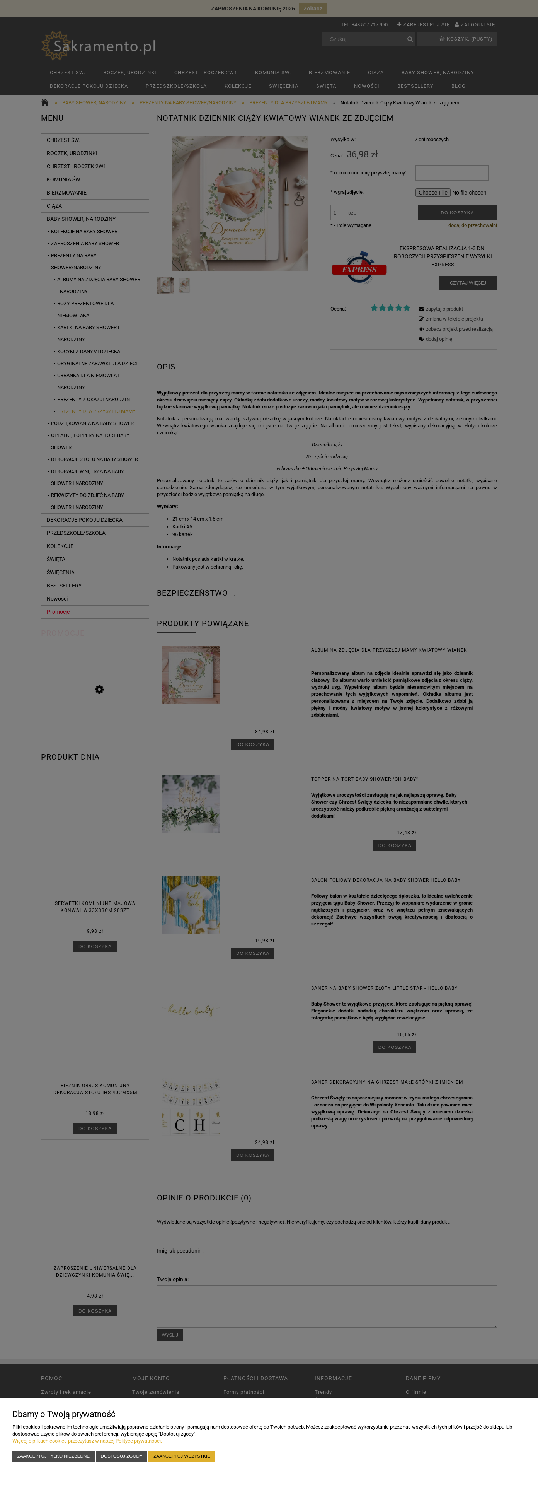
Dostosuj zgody (122, 1455)
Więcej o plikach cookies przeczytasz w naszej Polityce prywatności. (87, 1441)
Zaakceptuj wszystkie (181, 1455)
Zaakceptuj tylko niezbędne (53, 1455)
